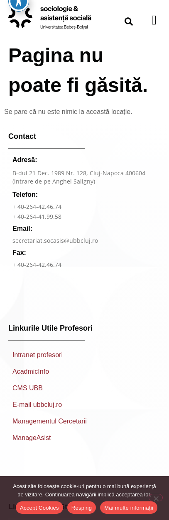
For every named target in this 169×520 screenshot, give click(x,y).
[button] (128, 21)
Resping (81, 508)
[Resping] (156, 497)
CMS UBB (27, 393)
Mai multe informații (128, 508)
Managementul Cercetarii (49, 426)
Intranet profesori (37, 360)
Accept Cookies (39, 508)
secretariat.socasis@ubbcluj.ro (55, 246)
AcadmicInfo (30, 376)
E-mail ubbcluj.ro (37, 410)
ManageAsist (31, 443)
